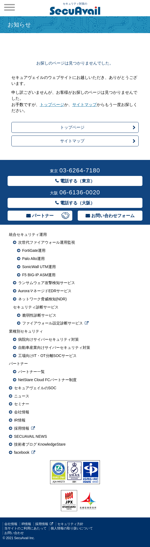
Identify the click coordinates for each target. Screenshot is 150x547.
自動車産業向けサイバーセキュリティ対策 (54, 347)
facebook (22, 452)
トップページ (52, 104)
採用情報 (21, 428)
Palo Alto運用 (33, 258)
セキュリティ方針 (70, 524)
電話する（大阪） (77, 203)
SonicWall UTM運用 (39, 267)
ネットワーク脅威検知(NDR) (42, 299)
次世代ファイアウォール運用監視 (46, 242)
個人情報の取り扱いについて (72, 528)
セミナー (21, 404)
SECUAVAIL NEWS (30, 436)
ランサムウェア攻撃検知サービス (46, 283)
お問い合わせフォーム (113, 215)
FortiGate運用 (33, 250)
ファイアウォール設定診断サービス (52, 323)
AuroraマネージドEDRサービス (45, 291)
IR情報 (19, 420)
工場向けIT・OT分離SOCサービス (47, 355)
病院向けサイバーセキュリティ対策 (48, 339)
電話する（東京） (77, 181)
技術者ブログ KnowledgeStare (40, 444)
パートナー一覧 (31, 371)
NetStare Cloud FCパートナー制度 (47, 380)
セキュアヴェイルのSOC (35, 388)
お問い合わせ (14, 533)
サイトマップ (84, 104)
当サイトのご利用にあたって (25, 528)
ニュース (21, 396)
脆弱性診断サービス (39, 315)
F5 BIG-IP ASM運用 (39, 275)
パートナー (43, 215)
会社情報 (21, 412)
